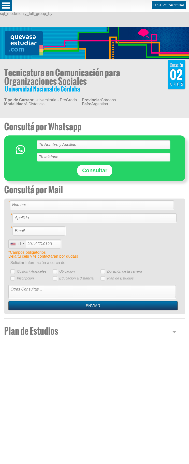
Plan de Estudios (120, 278)
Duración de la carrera (124, 271)
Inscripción (25, 278)
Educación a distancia (76, 278)
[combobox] (17, 244)
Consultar (94, 170)
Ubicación (67, 271)
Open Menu (6, 5)
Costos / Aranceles (31, 271)
